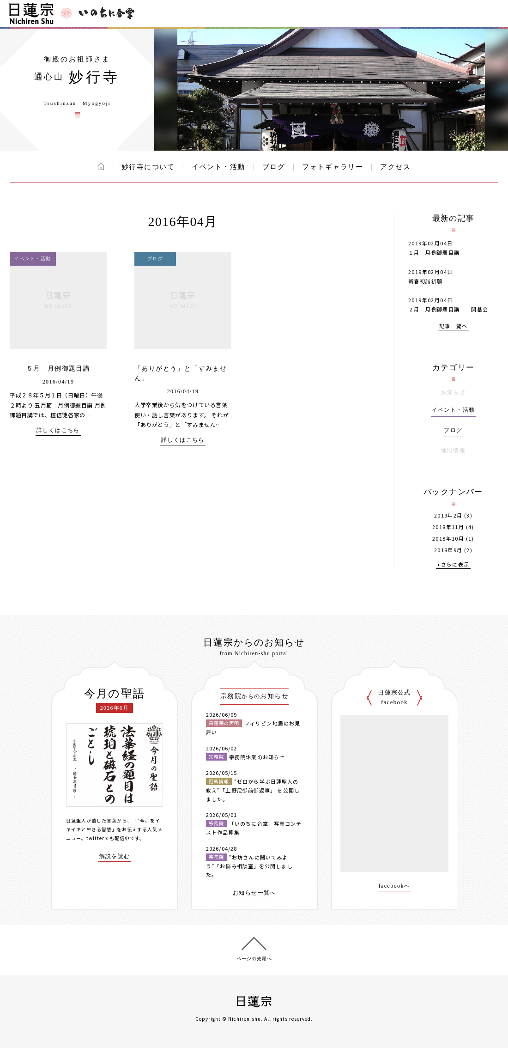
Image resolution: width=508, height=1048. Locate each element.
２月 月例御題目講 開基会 (448, 309)
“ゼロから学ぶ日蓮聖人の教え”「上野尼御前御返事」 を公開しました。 (253, 790)
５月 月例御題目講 (58, 368)
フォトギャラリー (332, 167)
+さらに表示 (453, 565)
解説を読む (114, 856)
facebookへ (395, 886)
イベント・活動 (218, 167)
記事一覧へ (453, 326)
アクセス (395, 167)
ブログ (273, 167)
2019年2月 (448, 515)
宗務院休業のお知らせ (257, 757)
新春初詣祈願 (425, 281)
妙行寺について (148, 167)
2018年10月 (448, 538)
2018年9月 (448, 550)
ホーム (100, 166)
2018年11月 (448, 527)
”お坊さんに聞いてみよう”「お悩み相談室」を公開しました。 (249, 865)
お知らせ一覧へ (254, 893)
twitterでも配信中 (108, 838)
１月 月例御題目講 (434, 252)
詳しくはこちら (58, 430)
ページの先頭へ (254, 958)
